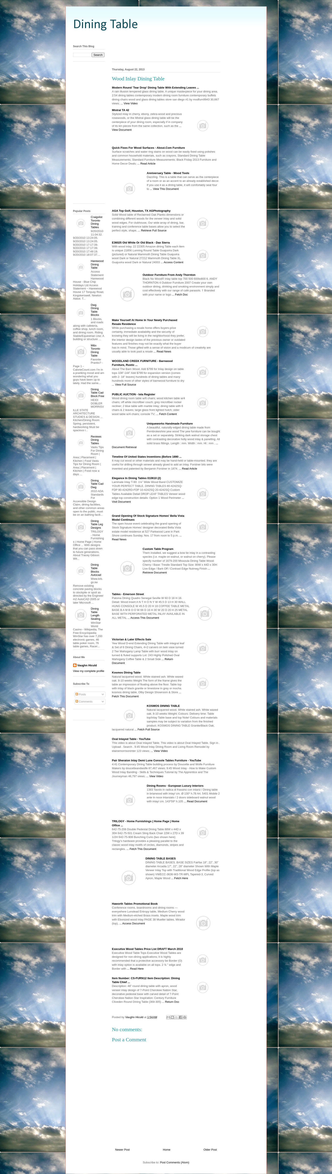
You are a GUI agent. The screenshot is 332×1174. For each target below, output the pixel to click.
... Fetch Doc (180, 294)
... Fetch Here (179, 878)
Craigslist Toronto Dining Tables (96, 222)
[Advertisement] (166, 37)
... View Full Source (124, 384)
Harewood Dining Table (97, 264)
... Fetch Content (166, 414)
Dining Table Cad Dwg (97, 484)
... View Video (129, 103)
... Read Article (146, 163)
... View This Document (164, 189)
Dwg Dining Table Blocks (95, 310)
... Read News (162, 351)
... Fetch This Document (141, 849)
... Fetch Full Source (147, 729)
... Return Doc (170, 1001)
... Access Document (132, 923)
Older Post (210, 1149)
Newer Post (122, 1149)
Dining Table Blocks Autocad (96, 570)
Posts (80, 694)
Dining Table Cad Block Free (97, 393)
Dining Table (105, 24)
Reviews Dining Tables (96, 440)
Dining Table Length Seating (95, 613)
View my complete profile (88, 671)
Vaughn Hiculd (87, 665)
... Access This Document (143, 617)
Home (166, 1149)
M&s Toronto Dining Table (95, 350)
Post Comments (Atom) (174, 1162)
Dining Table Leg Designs (97, 524)
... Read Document (195, 801)
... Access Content (172, 262)
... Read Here (135, 968)
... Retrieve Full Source (152, 230)
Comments (83, 701)
